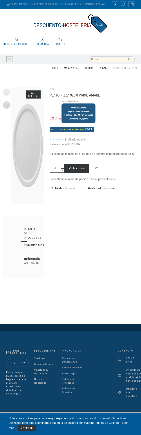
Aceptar (27, 428)
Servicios (39, 358)
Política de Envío (72, 367)
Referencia (32, 259)
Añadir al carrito (76, 168)
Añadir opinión (77, 139)
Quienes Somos (43, 364)
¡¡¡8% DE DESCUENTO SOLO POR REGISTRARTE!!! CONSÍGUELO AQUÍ (57, 4)
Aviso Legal (69, 373)
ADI (53, 89)
